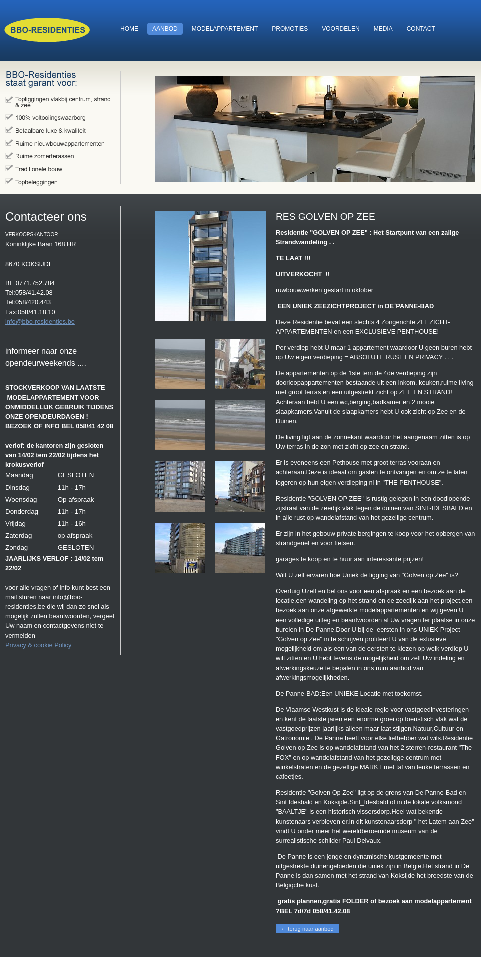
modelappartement (222, 29)
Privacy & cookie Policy (38, 645)
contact (418, 29)
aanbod (162, 29)
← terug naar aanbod (307, 929)
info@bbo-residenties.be (40, 321)
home (126, 29)
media (381, 29)
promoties (287, 29)
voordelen (338, 29)
